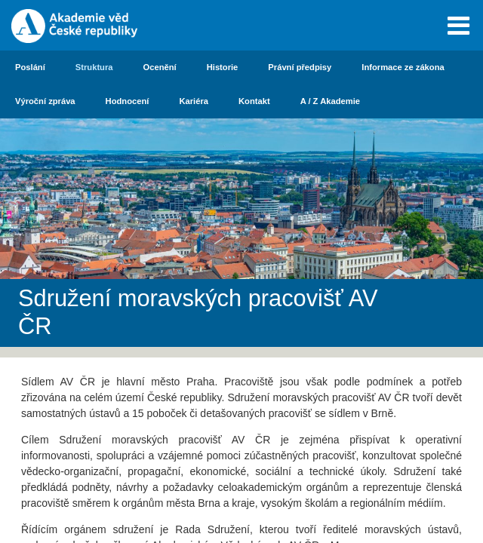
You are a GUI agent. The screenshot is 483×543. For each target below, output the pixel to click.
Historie (222, 67)
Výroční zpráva (45, 101)
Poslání (30, 67)
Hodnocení (127, 101)
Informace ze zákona (402, 67)
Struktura (94, 67)
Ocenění (160, 67)
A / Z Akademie (330, 101)
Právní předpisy (299, 67)
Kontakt (254, 101)
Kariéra (193, 101)
